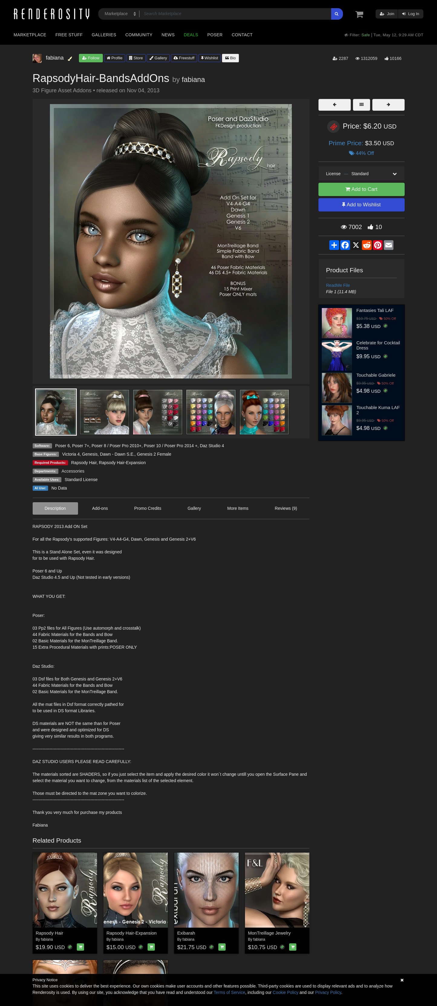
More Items (238, 508)
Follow (90, 58)
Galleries (104, 34)
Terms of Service (229, 992)
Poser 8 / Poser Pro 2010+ (117, 445)
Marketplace (30, 34)
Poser (215, 34)
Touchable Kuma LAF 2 (378, 410)
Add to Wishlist (361, 205)
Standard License (81, 479)
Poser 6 (62, 445)
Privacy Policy (328, 992)
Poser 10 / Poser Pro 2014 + (170, 445)
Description (55, 508)
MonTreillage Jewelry (269, 933)
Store (136, 58)
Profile (114, 58)
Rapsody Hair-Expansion (122, 462)
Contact (242, 34)
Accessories (73, 471)
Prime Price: (347, 142)
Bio (230, 58)
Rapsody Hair (83, 462)
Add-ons (100, 508)
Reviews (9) (286, 508)
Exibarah (186, 933)
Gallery (158, 58)
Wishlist (209, 58)
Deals (191, 34)
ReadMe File (338, 285)
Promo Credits (147, 508)
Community (139, 34)
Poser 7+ (80, 445)
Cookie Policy (285, 992)
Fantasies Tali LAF (375, 310)
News (167, 34)
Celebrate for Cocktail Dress (378, 345)
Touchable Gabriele (376, 375)
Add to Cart (361, 189)
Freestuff (184, 58)
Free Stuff (69, 34)
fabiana (193, 80)
